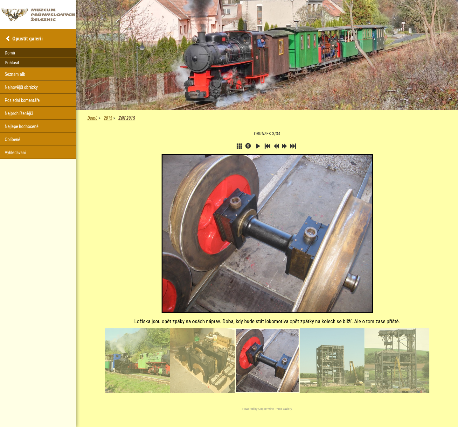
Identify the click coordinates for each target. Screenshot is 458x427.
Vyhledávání (15, 152)
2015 (108, 118)
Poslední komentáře (22, 100)
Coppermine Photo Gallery (275, 408)
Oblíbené (12, 139)
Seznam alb (15, 74)
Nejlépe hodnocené (21, 126)
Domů (92, 118)
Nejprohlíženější (19, 113)
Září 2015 (126, 118)
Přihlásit (12, 62)
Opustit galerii (27, 38)
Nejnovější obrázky (21, 87)
